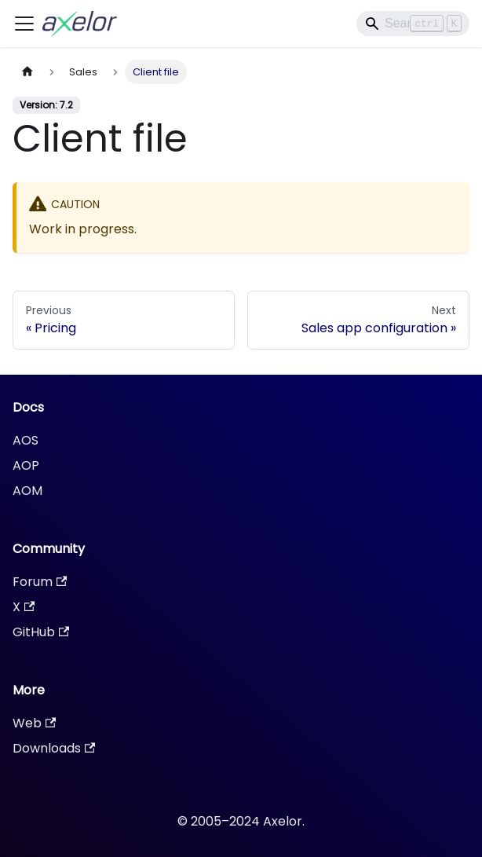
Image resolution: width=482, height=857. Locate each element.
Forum (40, 582)
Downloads (54, 748)
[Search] (412, 23)
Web (34, 723)
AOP (26, 465)
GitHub (41, 632)
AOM (27, 491)
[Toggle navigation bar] (24, 23)
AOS (25, 440)
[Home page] (27, 72)
